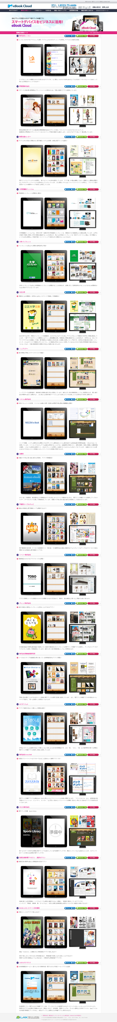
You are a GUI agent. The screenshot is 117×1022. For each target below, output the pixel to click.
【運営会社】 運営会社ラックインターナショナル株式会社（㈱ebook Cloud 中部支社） (62, 1015)
